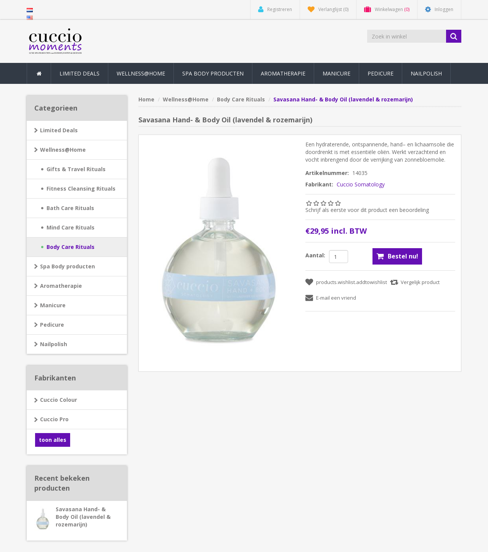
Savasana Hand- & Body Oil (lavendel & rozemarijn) (83, 516)
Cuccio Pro (54, 419)
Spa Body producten (67, 266)
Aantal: (315, 255)
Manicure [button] (336, 73)
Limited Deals (79, 73)
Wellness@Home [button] (141, 73)
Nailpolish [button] (426, 73)
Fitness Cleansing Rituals (81, 188)
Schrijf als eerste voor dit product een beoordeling (367, 209)
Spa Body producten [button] (213, 73)
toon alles (52, 439)
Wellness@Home (63, 149)
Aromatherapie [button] (283, 73)
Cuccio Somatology (361, 184)
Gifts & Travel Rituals (76, 169)
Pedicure (52, 324)
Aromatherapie (61, 285)
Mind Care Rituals (71, 227)
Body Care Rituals (71, 246)
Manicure (53, 305)
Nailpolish (53, 344)
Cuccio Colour (58, 399)
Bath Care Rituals (70, 208)
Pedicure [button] (380, 73)
